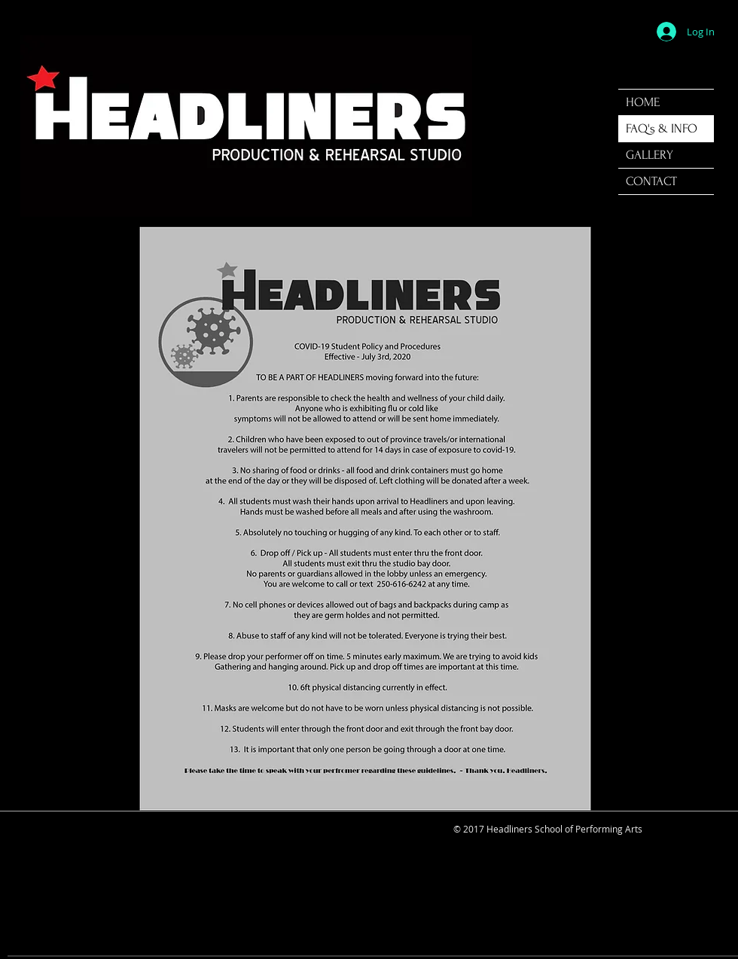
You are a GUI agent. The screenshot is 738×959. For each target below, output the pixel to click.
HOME (643, 102)
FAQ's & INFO (661, 128)
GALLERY (649, 155)
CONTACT (651, 181)
